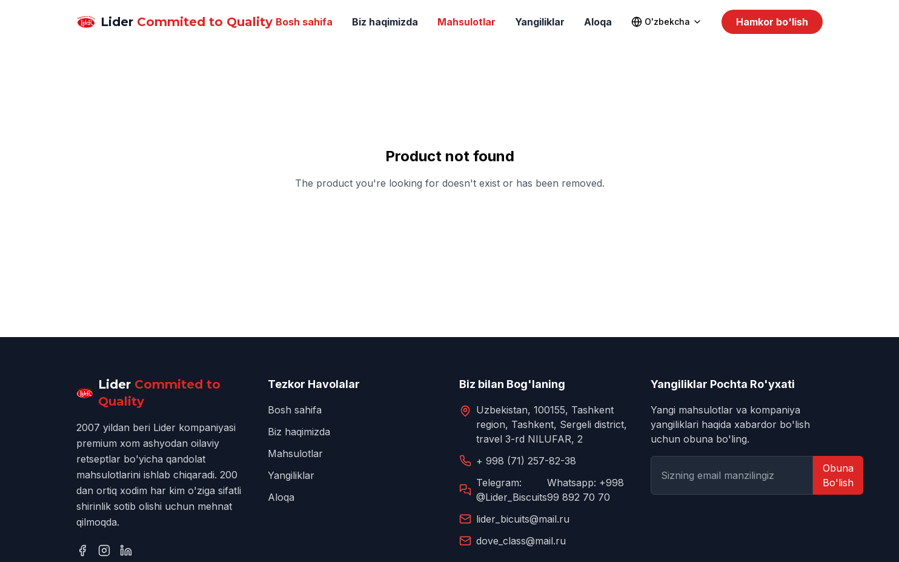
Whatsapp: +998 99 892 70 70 (585, 490)
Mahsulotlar (466, 22)
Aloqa (598, 22)
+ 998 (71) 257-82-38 (526, 461)
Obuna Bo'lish (838, 475)
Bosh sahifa (304, 22)
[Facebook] (82, 550)
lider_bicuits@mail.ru (522, 519)
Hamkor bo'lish (772, 22)
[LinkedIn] (126, 550)
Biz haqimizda (385, 22)
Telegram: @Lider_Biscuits (511, 490)
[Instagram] (104, 550)
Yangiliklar (540, 22)
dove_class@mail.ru (521, 541)
